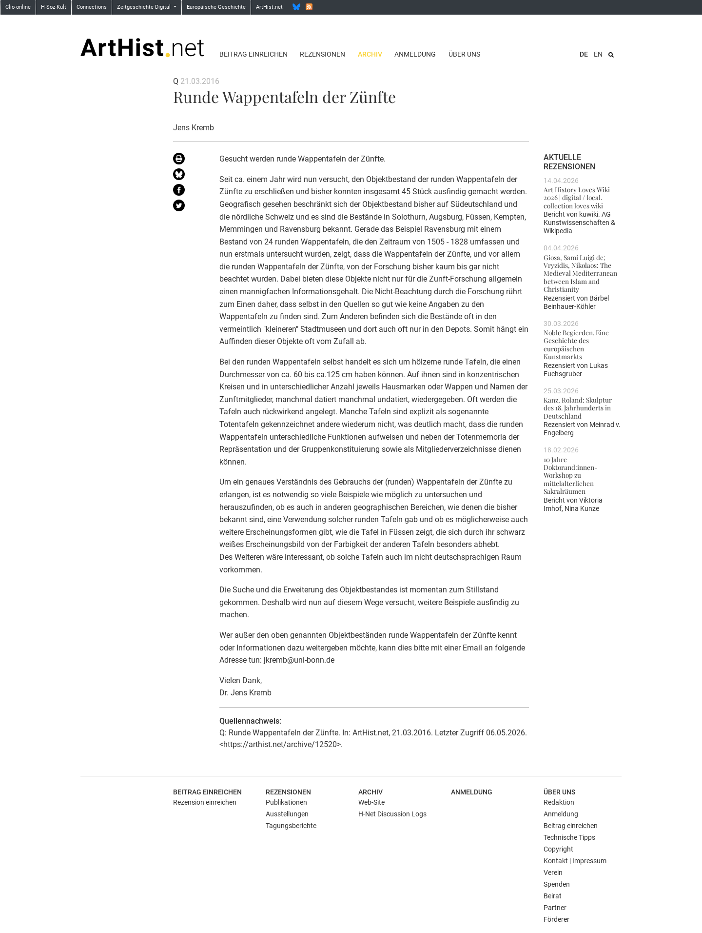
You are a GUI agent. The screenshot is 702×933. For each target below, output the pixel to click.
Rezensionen (322, 54)
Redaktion (559, 802)
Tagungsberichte (291, 826)
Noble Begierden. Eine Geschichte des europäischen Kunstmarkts (576, 344)
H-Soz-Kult (53, 7)
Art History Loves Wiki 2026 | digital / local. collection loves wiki (577, 197)
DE (584, 54)
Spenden (557, 884)
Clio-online (18, 7)
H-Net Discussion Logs (392, 814)
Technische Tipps (569, 837)
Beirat (553, 896)
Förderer (556, 919)
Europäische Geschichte (216, 7)
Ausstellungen (287, 814)
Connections (92, 7)
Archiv (370, 54)
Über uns (464, 54)
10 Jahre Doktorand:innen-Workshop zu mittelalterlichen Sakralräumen (571, 475)
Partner (555, 908)
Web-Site (371, 802)
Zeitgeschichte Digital (144, 7)
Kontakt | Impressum (575, 861)
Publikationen (286, 802)
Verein (553, 872)
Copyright (558, 849)
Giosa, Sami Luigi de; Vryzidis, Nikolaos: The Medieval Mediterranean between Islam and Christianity (580, 273)
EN (598, 54)
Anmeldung (415, 54)
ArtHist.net (269, 7)
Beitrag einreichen (253, 54)
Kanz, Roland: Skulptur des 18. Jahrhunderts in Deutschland (578, 407)
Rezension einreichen (204, 802)
